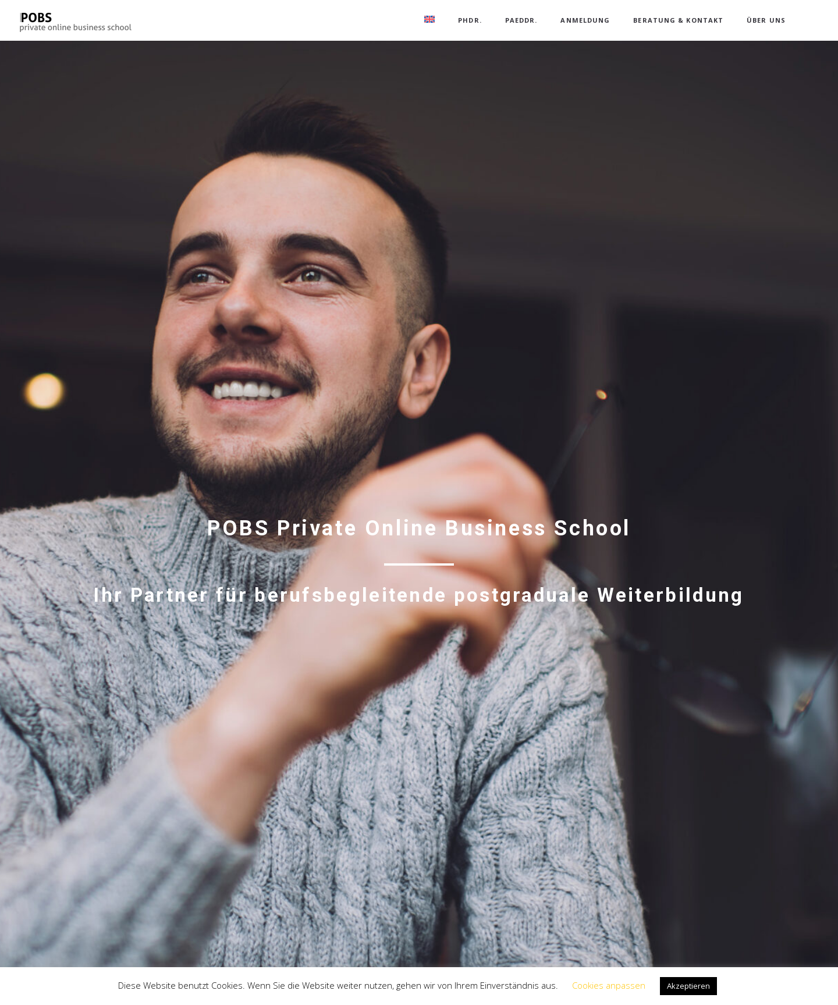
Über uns (766, 20)
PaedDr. (521, 20)
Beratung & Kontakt (678, 20)
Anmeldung (585, 20)
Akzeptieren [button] (688, 986)
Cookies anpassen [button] (608, 985)
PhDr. (470, 20)
